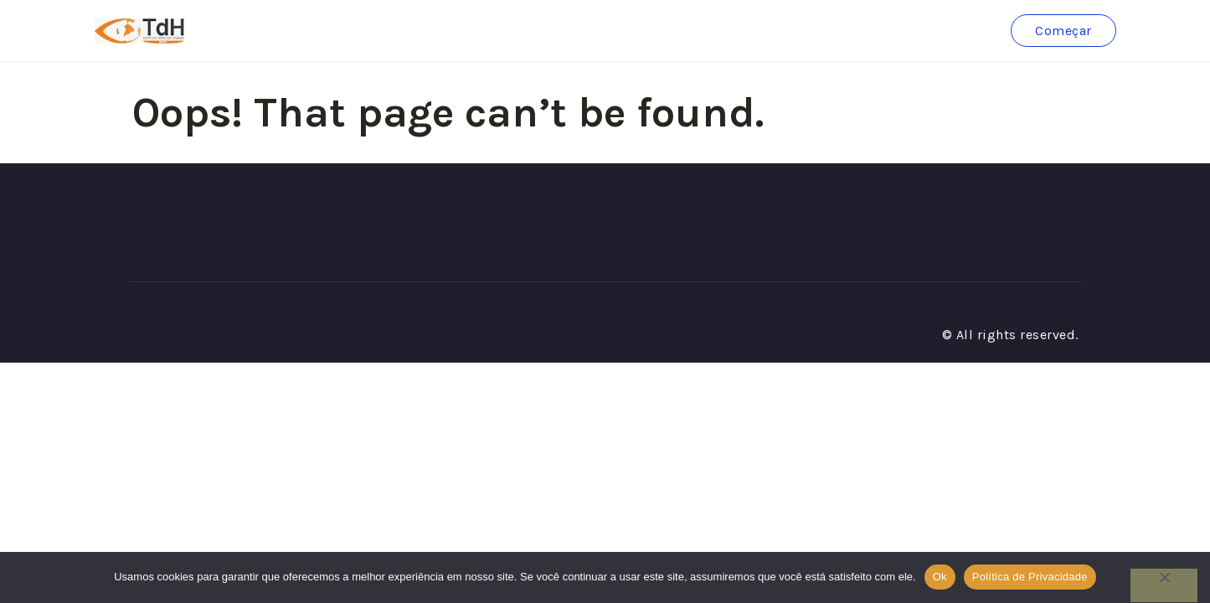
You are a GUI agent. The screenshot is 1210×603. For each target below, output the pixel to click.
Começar (1063, 31)
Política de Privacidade (1030, 576)
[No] (1163, 585)
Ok (940, 576)
